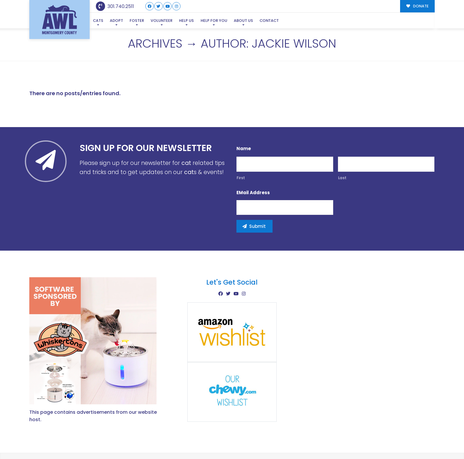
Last (342, 149)
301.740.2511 (115, 6)
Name (243, 120)
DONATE (417, 6)
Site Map (422, 441)
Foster (137, 20)
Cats (98, 20)
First (241, 149)
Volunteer (162, 20)
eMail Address (253, 164)
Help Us (186, 20)
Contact (269, 20)
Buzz (252, 442)
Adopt (116, 20)
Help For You (214, 20)
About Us (243, 20)
